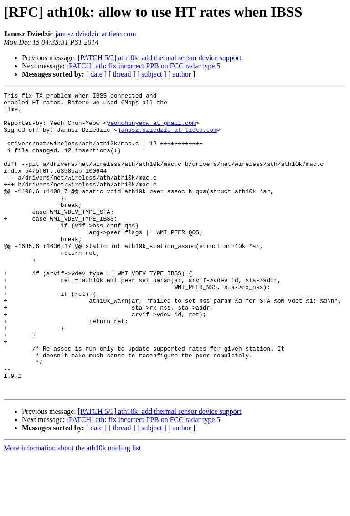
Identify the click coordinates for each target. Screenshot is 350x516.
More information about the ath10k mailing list (72, 508)
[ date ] (96, 74)
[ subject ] (151, 74)
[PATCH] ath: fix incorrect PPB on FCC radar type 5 (144, 66)
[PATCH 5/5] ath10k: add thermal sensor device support (160, 58)
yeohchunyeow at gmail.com (151, 129)
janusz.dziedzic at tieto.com (95, 34)
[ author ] (182, 74)
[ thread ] (121, 74)
